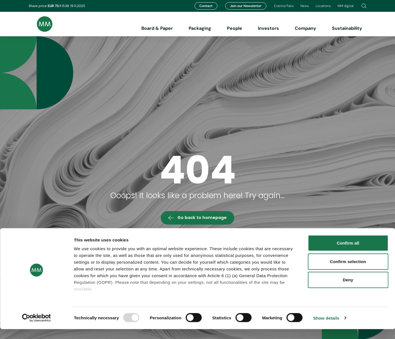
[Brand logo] (40, 24)
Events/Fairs (284, 6)
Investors (268, 28)
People (234, 28)
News (304, 6)
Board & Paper (157, 28)
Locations (323, 6)
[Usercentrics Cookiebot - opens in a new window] (36, 328)
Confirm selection (348, 271)
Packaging (200, 28)
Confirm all (348, 253)
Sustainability (347, 28)
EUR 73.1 (54, 6)
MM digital (346, 6)
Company (305, 28)
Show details (326, 328)
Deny (348, 290)
